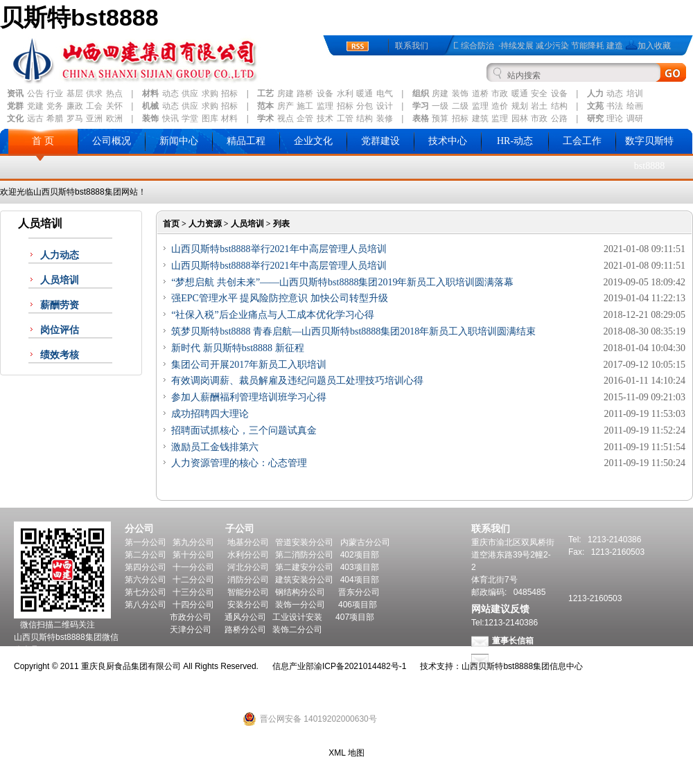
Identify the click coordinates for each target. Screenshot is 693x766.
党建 (35, 106)
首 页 (43, 141)
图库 (210, 118)
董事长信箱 (513, 640)
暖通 (364, 93)
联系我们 (411, 46)
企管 (305, 118)
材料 (150, 93)
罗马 (75, 118)
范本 (265, 106)
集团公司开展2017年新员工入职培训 (248, 364)
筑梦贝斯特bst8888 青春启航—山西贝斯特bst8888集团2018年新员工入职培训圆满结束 (353, 331)
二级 (460, 106)
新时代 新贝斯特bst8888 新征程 (237, 348)
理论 (614, 118)
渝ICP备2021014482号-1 (360, 666)
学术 (265, 118)
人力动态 (59, 255)
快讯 (170, 118)
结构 (559, 106)
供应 (190, 93)
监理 (325, 106)
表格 (420, 118)
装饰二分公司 (297, 629)
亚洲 (94, 118)
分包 (364, 106)
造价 (499, 106)
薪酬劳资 (59, 305)
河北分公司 (248, 567)
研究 (595, 118)
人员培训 (59, 280)
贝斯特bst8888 (79, 17)
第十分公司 (193, 555)
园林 (519, 118)
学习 (420, 106)
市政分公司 (190, 617)
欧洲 (114, 118)
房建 (285, 93)
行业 (54, 93)
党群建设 (380, 141)
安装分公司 (248, 604)
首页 (171, 224)
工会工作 (582, 141)
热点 (114, 93)
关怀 (114, 106)
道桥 (480, 93)
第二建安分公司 (304, 567)
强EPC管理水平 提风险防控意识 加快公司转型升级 (279, 298)
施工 (305, 106)
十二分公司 (193, 580)
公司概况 (111, 141)
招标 (229, 93)
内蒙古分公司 (365, 542)
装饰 (460, 93)
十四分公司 (193, 604)
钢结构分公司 (300, 592)
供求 (94, 93)
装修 (384, 118)
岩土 (539, 106)
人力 (595, 93)
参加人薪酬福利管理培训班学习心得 (248, 397)
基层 (75, 93)
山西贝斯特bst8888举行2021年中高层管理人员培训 (278, 249)
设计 (384, 106)
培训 (634, 93)
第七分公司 (145, 592)
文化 (15, 118)
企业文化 (313, 141)
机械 (150, 106)
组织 (420, 93)
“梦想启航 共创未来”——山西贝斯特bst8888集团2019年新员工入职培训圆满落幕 (342, 282)
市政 (499, 93)
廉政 (75, 106)
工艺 (265, 93)
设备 (325, 93)
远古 (35, 118)
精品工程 (246, 141)
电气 (384, 93)
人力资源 (205, 224)
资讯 (15, 93)
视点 (285, 118)
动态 (170, 93)
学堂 (190, 118)
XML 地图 (346, 753)
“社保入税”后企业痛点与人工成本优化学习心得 (272, 315)
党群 (15, 106)
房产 (285, 106)
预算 (440, 118)
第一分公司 (145, 542)
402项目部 (359, 555)
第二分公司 (145, 555)
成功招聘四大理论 (210, 414)
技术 (325, 118)
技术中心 (447, 141)
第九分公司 (193, 542)
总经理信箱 (513, 658)
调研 (634, 118)
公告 (35, 93)
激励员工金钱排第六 (214, 447)
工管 (345, 118)
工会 (94, 106)
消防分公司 (248, 580)
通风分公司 (245, 617)
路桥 (305, 93)
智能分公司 (248, 592)
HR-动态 (515, 141)
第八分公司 (145, 604)
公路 (559, 118)
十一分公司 (193, 567)
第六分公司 (145, 580)
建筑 (480, 118)
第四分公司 (145, 567)
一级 (440, 106)
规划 (519, 106)
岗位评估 (59, 330)
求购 (210, 93)
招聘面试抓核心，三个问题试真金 (244, 430)
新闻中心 (178, 141)
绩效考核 (59, 355)
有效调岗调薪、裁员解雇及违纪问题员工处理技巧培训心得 (297, 380)
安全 (539, 93)
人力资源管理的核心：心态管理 (239, 463)
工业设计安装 (297, 617)
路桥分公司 (245, 629)
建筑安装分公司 (304, 580)
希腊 (54, 118)
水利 (345, 93)
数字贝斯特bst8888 (649, 153)
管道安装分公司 (304, 542)
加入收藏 (654, 46)
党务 (54, 106)
